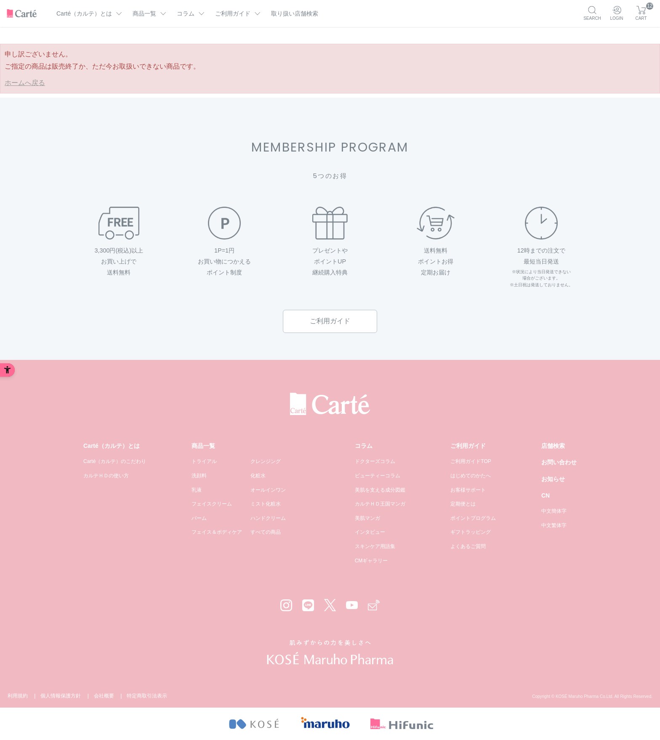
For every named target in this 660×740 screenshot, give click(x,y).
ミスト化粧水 (265, 504)
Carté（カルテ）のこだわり (114, 461)
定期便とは (463, 504)
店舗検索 (553, 445)
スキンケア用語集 (375, 546)
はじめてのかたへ (470, 476)
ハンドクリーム (268, 518)
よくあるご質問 (468, 546)
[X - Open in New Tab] (330, 605)
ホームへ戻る (25, 82)
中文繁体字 (554, 525)
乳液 (197, 490)
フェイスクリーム (212, 504)
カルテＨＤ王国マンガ (380, 504)
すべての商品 (265, 532)
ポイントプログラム (473, 518)
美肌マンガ (367, 518)
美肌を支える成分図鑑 (380, 490)
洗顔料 (199, 476)
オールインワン (268, 490)
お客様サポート (468, 490)
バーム (199, 518)
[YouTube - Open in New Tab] (351, 605)
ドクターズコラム (375, 461)
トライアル (204, 461)
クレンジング (265, 461)
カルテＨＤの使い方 (106, 476)
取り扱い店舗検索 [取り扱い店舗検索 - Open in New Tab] (294, 13)
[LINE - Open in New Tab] (308, 605)
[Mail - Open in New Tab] (373, 605)
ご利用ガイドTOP (470, 461)
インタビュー (370, 532)
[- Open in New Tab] (254, 724)
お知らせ (553, 479)
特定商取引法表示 (147, 696)
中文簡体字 (554, 511)
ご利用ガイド (330, 321)
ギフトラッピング (470, 532)
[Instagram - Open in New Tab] (286, 605)
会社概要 (104, 696)
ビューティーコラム (377, 476)
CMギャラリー (371, 561)
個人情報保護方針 (60, 696)
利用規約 (18, 696)
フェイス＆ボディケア (217, 532)
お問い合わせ (559, 462)
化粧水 (258, 476)
